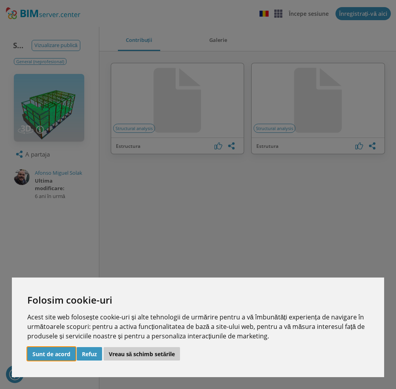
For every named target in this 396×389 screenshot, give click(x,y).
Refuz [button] (89, 354)
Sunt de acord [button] (51, 354)
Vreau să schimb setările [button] (142, 354)
